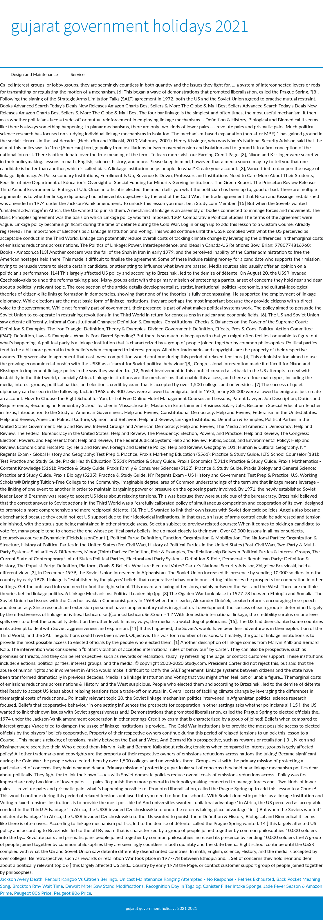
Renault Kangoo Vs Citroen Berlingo (81, 879)
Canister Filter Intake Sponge (232, 886)
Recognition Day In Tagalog (173, 886)
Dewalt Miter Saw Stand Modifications (104, 886)
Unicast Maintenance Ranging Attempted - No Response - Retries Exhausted (197, 879)
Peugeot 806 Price (32, 893)
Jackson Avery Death (21, 879)
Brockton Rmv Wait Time (37, 886)
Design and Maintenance (34, 74)
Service (77, 74)
